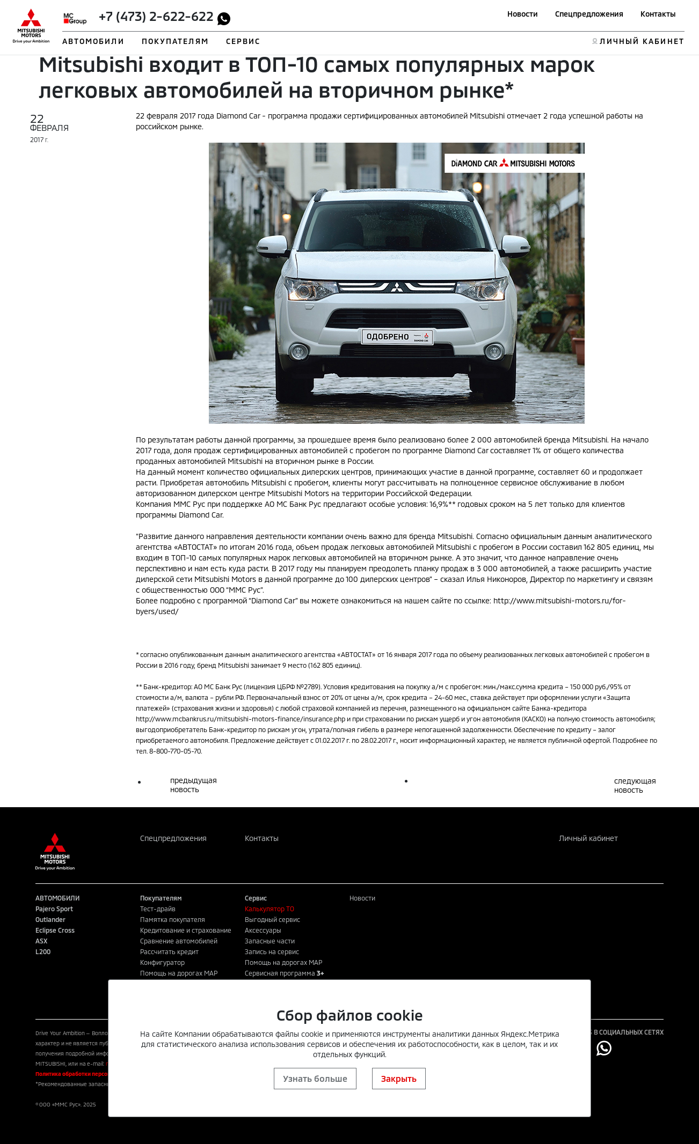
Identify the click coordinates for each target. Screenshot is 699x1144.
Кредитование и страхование (185, 930)
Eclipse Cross (55, 930)
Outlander (50, 919)
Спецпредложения (589, 13)
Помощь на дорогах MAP (178, 973)
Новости (522, 13)
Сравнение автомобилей (178, 940)
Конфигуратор (162, 962)
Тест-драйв (158, 908)
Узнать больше (315, 1078)
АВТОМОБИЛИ (93, 41)
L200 (42, 951)
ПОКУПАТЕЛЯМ (175, 41)
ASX (41, 940)
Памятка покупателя (172, 919)
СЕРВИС (243, 41)
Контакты (658, 13)
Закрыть (399, 1078)
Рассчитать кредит (169, 951)
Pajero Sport (54, 908)
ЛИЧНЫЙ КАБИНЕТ (642, 41)
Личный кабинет (588, 838)
